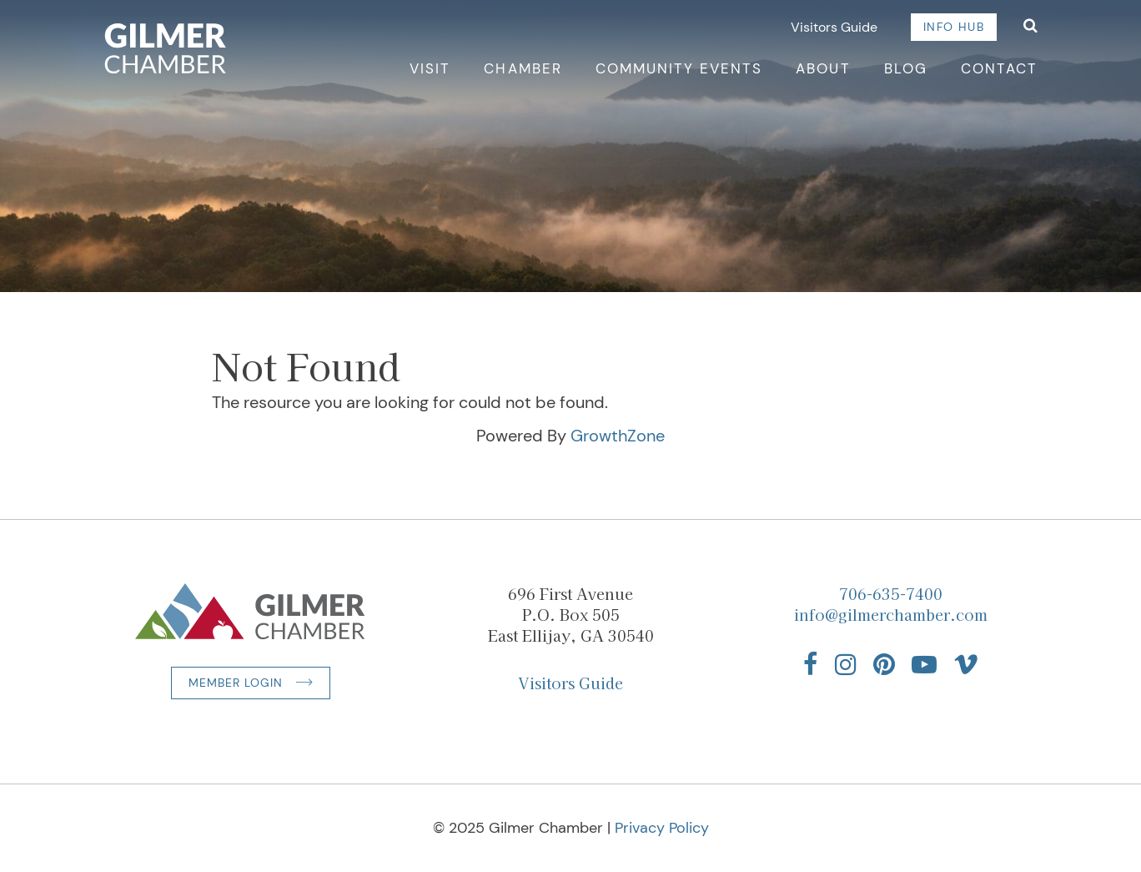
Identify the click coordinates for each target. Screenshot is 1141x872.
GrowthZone (617, 435)
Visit (430, 68)
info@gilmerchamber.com (891, 614)
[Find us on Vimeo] (966, 664)
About (823, 68)
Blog (905, 68)
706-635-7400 (890, 593)
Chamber (522, 68)
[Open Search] (1030, 27)
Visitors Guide (834, 27)
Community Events (679, 68)
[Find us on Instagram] (846, 664)
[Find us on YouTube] (924, 664)
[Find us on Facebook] (811, 664)
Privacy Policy (662, 828)
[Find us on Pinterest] (884, 664)
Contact (999, 68)
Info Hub (953, 26)
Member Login (235, 682)
